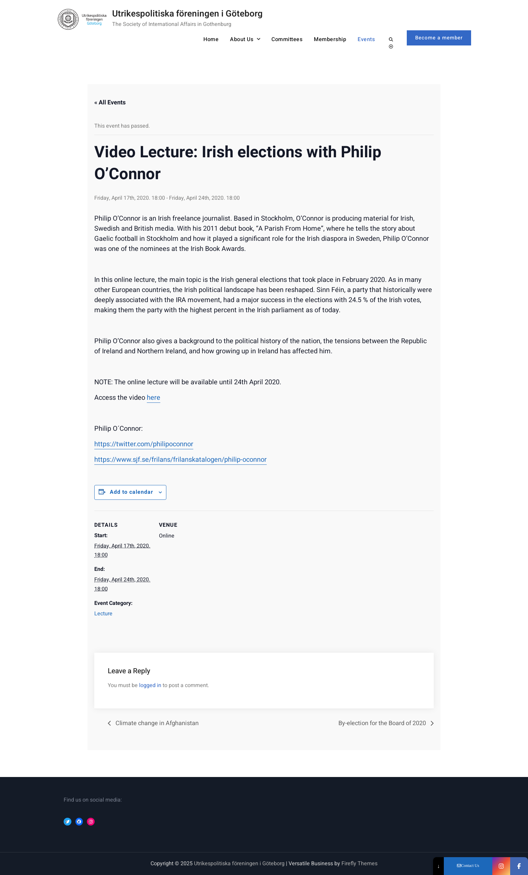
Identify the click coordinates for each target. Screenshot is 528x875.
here (153, 397)
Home (211, 39)
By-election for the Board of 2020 (382, 723)
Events (366, 39)
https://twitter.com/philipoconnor (143, 444)
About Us (241, 39)
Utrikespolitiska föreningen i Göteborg (187, 13)
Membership (330, 39)
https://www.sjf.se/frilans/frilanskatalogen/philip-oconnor (180, 459)
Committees (286, 39)
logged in (150, 685)
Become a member (439, 37)
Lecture (103, 614)
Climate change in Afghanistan (156, 723)
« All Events (110, 102)
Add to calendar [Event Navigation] (131, 492)
